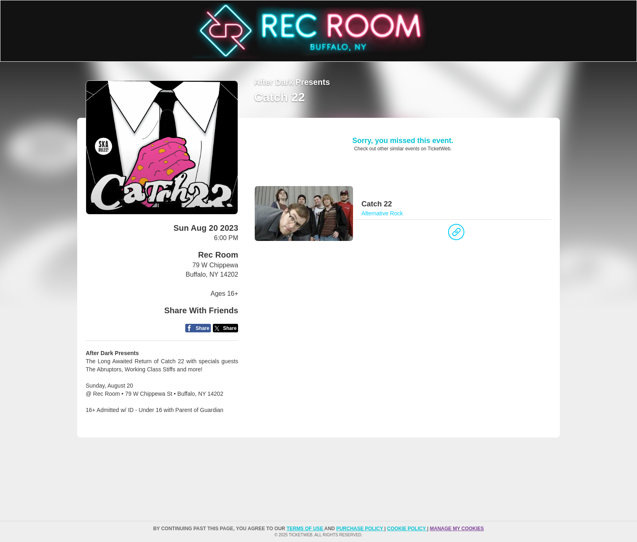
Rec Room (218, 254)
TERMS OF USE (305, 528)
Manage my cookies (457, 528)
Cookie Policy (407, 528)
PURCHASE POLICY (360, 528)
